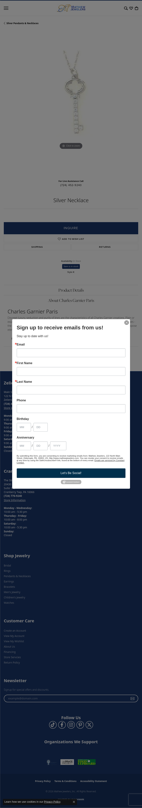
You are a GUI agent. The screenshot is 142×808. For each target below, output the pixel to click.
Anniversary (25, 437)
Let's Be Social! (71, 473)
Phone (21, 400)
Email (21, 344)
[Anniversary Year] (58, 445)
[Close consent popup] (74, 802)
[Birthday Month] (24, 427)
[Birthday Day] (40, 427)
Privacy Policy (52, 801)
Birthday (23, 419)
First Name (25, 363)
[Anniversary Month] (24, 445)
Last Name (24, 381)
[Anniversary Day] (40, 445)
